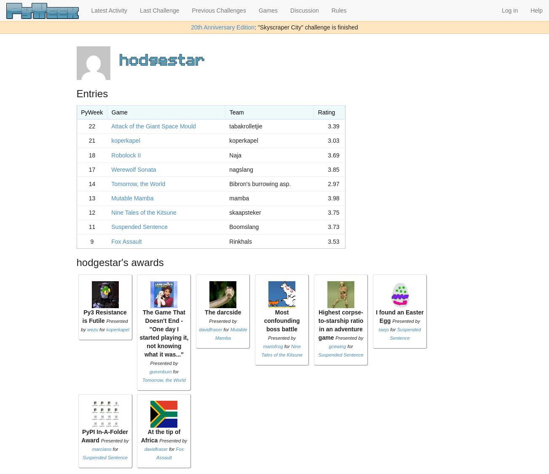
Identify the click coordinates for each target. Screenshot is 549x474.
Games (268, 10)
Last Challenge (159, 10)
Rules (339, 10)
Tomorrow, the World (138, 184)
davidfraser (210, 329)
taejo (384, 329)
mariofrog (273, 346)
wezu (92, 329)
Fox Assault (126, 241)
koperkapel (125, 140)
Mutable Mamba (132, 198)
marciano (101, 449)
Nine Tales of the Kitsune (144, 212)
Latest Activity (109, 10)
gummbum (161, 371)
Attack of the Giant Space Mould (153, 126)
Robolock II (126, 155)
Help (536, 10)
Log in (510, 10)
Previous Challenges (219, 10)
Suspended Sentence (139, 227)
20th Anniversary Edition (222, 27)
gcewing (337, 346)
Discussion (304, 10)
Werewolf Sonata (133, 169)
